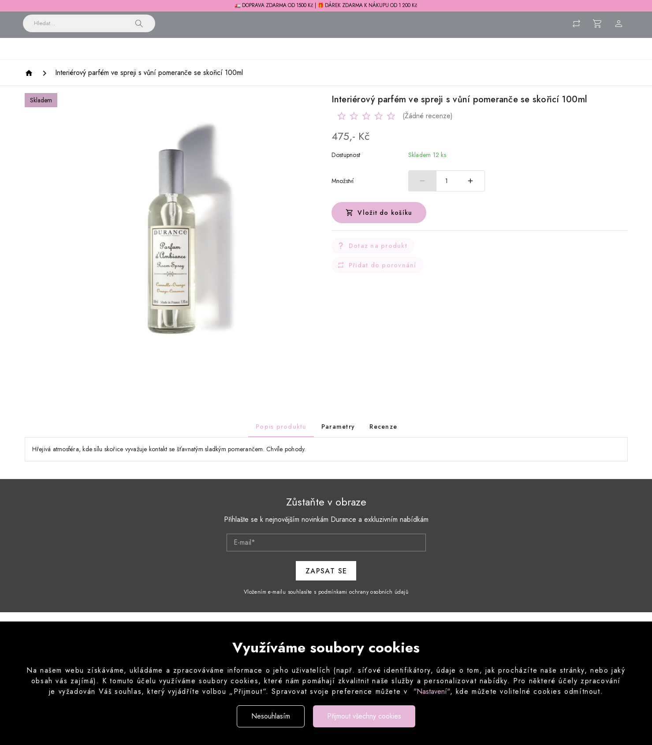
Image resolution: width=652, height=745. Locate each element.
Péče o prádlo (270, 59)
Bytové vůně (154, 59)
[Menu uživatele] (619, 27)
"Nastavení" (432, 691)
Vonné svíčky (210, 59)
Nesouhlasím (270, 716)
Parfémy (404, 59)
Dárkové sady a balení (526, 59)
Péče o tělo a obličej (341, 59)
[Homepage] (30, 83)
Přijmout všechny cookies (364, 716)
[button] (139, 27)
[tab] (280, 437)
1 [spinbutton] (446, 191)
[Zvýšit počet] (471, 191)
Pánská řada (454, 59)
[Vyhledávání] (82, 28)
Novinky (104, 59)
